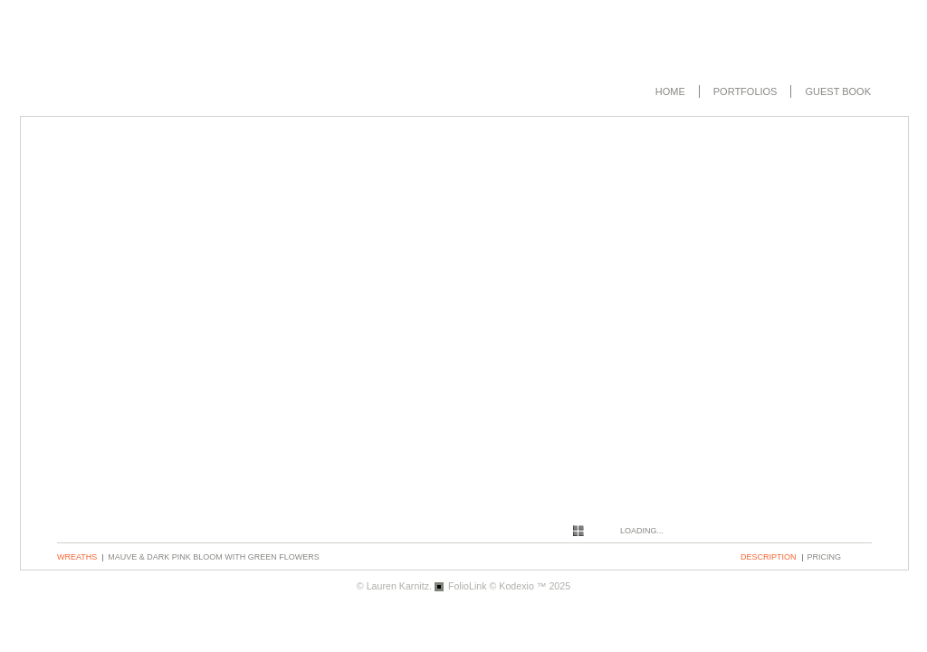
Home (670, 91)
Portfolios (745, 91)
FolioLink (467, 585)
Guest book (838, 91)
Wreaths (77, 556)
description (769, 556)
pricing (825, 556)
